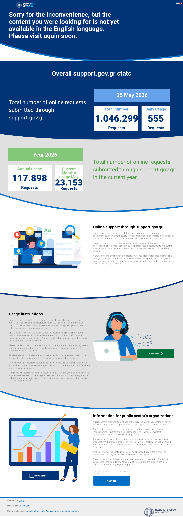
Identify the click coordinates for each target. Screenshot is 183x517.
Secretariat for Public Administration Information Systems (52, 511)
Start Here (156, 353)
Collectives (24, 506)
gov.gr (21, 500)
